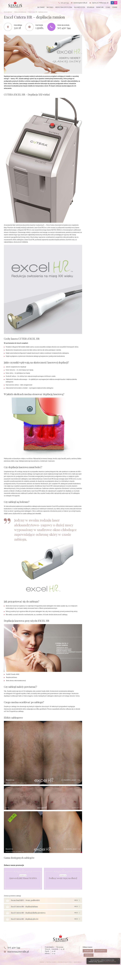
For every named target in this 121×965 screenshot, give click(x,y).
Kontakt (42, 962)
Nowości (88, 955)
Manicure (100, 7)
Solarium (90, 7)
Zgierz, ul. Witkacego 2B (100, 3)
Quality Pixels (68, 962)
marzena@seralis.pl (80, 2)
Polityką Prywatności (110, 961)
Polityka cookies (51, 962)
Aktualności (100, 951)
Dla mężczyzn (79, 7)
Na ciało (50, 7)
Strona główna (8, 12)
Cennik (114, 7)
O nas (108, 7)
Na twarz (41, 7)
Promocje (23, 875)
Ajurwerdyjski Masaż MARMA (23, 878)
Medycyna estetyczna (63, 7)
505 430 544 (65, 3)
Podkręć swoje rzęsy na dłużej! (63, 878)
